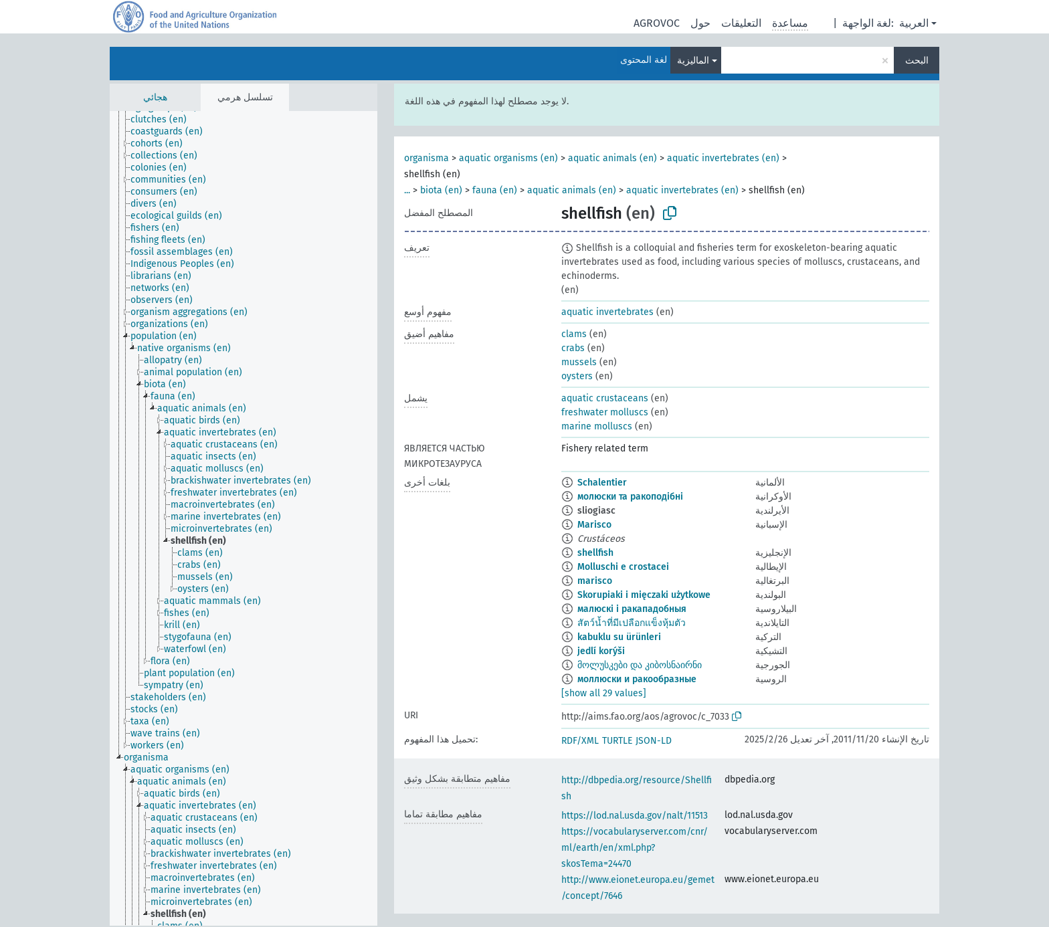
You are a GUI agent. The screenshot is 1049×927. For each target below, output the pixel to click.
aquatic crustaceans (604, 398)
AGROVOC (657, 23)
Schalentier (602, 482)
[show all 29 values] (603, 693)
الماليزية (693, 60)
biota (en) (441, 190)
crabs (573, 348)
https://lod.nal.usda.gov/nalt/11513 (634, 815)
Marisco (594, 524)
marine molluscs (596, 426)
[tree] (243, 518)
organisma (426, 158)
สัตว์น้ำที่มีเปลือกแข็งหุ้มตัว (631, 623)
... (407, 190)
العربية (914, 23)
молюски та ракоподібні (630, 496)
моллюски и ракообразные (636, 679)
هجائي (155, 97)
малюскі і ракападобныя (631, 609)
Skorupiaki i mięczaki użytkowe (643, 595)
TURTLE (617, 740)
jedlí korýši (601, 651)
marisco (594, 581)
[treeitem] (164, 120)
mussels (579, 362)
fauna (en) (494, 190)
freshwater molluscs (604, 412)
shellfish (595, 552)
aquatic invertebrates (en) (723, 158)
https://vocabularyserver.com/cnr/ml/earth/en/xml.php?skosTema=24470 (634, 847)
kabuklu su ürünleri (619, 637)
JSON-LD (654, 740)
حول (700, 23)
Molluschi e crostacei (623, 567)
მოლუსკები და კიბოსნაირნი (639, 665)
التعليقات (741, 23)
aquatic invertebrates (607, 312)
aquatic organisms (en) (508, 158)
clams (574, 334)
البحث (917, 60)
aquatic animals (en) (612, 158)
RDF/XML (580, 740)
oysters (577, 376)
